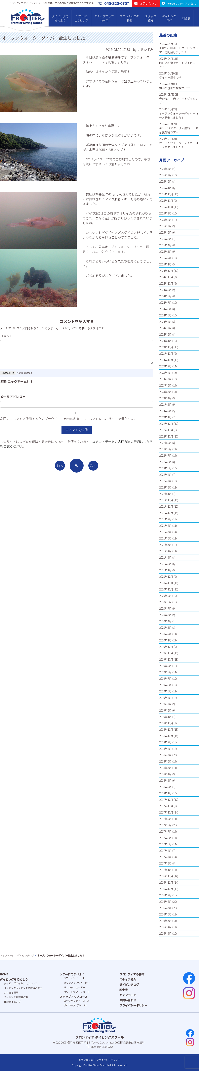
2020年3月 (165, 627)
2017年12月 (166, 800)
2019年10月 (166, 659)
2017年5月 (165, 844)
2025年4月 (165, 245)
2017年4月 (165, 851)
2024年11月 (166, 277)
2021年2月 (165, 564)
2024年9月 (165, 290)
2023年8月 (165, 373)
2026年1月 (165, 188)
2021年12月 (166, 500)
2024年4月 (165, 322)
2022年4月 (165, 475)
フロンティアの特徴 (129, 18)
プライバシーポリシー (133, 1005)
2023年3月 (165, 404)
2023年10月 (166, 360)
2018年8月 (165, 749)
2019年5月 (165, 691)
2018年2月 (165, 787)
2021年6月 (165, 538)
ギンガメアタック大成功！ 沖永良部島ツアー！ (178, 130)
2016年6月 (165, 914)
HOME (4, 974)
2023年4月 (165, 398)
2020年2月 (165, 634)
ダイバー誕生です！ (171, 77)
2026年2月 (165, 181)
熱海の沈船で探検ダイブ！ (176, 88)
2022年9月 (165, 443)
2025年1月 (165, 264)
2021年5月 (165, 545)
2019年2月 (165, 710)
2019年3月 (165, 704)
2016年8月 (165, 902)
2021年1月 (165, 570)
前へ (60, 465)
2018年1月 (165, 793)
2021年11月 (166, 506)
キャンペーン (127, 995)
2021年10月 (166, 513)
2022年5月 (165, 468)
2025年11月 (166, 201)
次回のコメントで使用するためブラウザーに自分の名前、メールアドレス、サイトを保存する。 (68, 418)
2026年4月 (165, 169)
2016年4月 (165, 927)
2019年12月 (166, 647)
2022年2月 (165, 487)
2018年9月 (165, 742)
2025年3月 (165, 252)
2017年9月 (165, 819)
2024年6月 (165, 309)
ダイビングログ (169, 18)
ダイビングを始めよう (60, 18)
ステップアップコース (104, 18)
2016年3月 (165, 933)
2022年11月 (166, 430)
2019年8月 (165, 672)
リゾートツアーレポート (77, 992)
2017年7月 (165, 831)
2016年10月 (166, 889)
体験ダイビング (12, 1001)
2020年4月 (165, 621)
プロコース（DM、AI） (76, 1005)
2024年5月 (165, 315)
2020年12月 (166, 577)
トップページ (7, 955)
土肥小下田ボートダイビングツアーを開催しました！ (178, 50)
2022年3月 (165, 481)
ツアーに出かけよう (81, 18)
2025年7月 (165, 226)
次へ (93, 465)
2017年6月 (165, 838)
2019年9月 (165, 666)
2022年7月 (165, 455)
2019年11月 (166, 653)
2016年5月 (165, 921)
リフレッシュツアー (74, 987)
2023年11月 (166, 353)
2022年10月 (166, 436)
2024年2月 (165, 334)
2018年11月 (166, 729)
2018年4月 (165, 774)
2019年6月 (165, 685)
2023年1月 (165, 417)
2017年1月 (165, 870)
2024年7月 (165, 302)
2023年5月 (165, 392)
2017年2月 (165, 863)
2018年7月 (165, 755)
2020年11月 (166, 583)
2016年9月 (165, 895)
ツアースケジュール (74, 978)
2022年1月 (165, 494)
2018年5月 (165, 768)
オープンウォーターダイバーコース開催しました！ (178, 115)
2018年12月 (166, 723)
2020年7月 (165, 608)
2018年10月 (166, 736)
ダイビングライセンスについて (20, 983)
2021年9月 (165, 519)
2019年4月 (165, 698)
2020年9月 (165, 596)
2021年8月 (165, 526)
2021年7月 (165, 532)
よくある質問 (11, 992)
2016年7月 (165, 908)
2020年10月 (166, 589)
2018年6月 (165, 761)
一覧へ (76, 465)
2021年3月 (165, 557)
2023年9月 (165, 366)
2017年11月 (166, 806)
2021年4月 (165, 551)
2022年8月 (165, 449)
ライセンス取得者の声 (16, 997)
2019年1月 (165, 717)
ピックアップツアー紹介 (77, 982)
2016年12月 (166, 876)
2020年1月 (165, 640)
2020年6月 (165, 615)
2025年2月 (165, 258)
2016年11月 (166, 882)
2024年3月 (165, 328)
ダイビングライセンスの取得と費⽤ (23, 988)
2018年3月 (165, 780)
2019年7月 (165, 678)
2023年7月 (165, 379)
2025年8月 (165, 220)
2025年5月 (165, 239)
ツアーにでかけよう (72, 974)
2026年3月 (165, 175)
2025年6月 (165, 232)
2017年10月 (166, 812)
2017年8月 (165, 825)
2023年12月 (166, 347)
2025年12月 (166, 194)
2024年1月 (165, 341)
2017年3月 (165, 857)
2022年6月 (165, 462)
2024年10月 (166, 283)
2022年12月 (166, 424)
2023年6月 (165, 385)
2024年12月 (166, 271)
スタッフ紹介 (150, 18)
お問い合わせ (127, 1000)
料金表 (186, 18)
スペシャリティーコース (76, 1000)
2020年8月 (165, 602)
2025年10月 (166, 207)
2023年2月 (165, 411)
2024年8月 (165, 296)
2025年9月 (165, 213)
